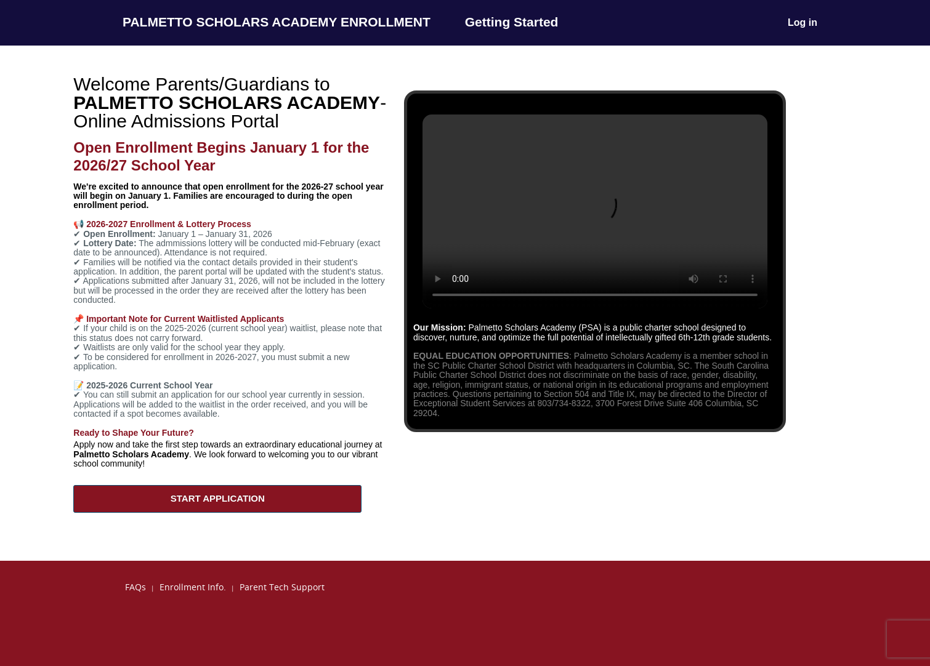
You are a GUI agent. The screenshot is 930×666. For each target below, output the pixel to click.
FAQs (135, 587)
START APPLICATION (218, 498)
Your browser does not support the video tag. (595, 211)
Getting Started (512, 22)
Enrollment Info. (192, 587)
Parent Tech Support (282, 587)
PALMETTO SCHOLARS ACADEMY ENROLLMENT (277, 22)
